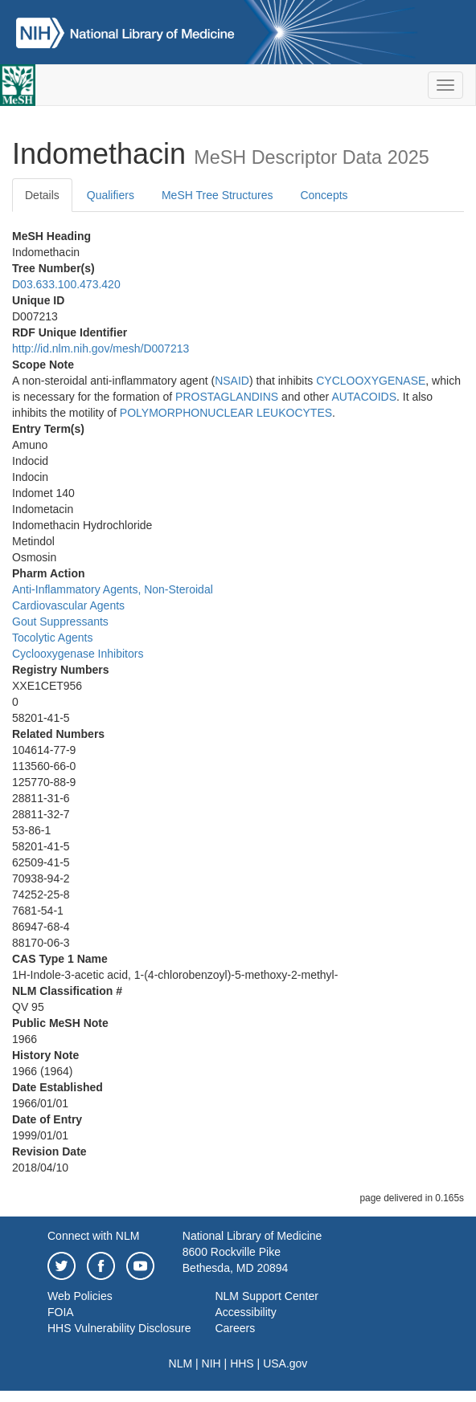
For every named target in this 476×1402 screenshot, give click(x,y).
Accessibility (245, 1312)
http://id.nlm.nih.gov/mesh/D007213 (100, 348)
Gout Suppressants (60, 621)
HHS (242, 1363)
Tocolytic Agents (52, 637)
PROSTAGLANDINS (226, 396)
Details (42, 195)
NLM (181, 1363)
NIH (211, 1363)
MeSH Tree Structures (217, 195)
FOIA (60, 1312)
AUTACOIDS (363, 396)
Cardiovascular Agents (68, 605)
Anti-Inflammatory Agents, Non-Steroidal (112, 589)
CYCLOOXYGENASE (370, 380)
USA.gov (285, 1363)
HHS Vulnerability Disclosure (119, 1328)
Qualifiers (110, 195)
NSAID (232, 380)
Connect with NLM (93, 1235)
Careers (235, 1328)
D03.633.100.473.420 (66, 284)
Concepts (323, 195)
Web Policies (80, 1296)
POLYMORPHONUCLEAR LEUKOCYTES (226, 412)
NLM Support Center (266, 1296)
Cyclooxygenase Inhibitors (77, 653)
